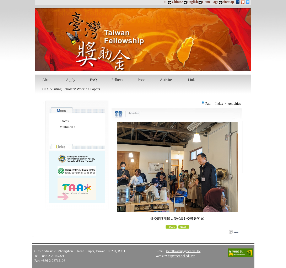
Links (192, 79)
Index (219, 103)
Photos (64, 121)
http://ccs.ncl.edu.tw (181, 256)
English (192, 2)
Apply (70, 79)
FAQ (93, 79)
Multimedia (67, 127)
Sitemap (228, 2)
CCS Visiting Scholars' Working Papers (71, 89)
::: (166, 2)
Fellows (117, 79)
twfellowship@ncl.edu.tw (183, 251)
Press (141, 79)
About (47, 79)
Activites (166, 79)
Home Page (210, 2)
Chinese (177, 2)
